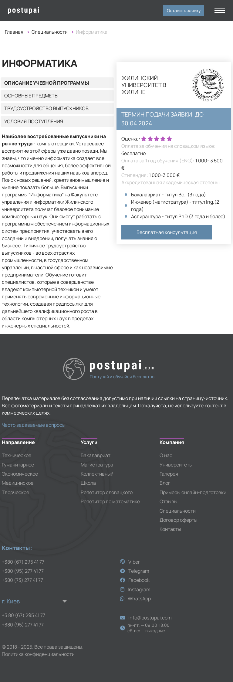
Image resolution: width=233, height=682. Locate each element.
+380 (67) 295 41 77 (23, 561)
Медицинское (17, 483)
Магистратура (97, 464)
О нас (166, 455)
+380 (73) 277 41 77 (22, 580)
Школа (88, 483)
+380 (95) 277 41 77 (23, 571)
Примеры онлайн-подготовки (193, 492)
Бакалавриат (95, 455)
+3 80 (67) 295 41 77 (23, 615)
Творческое (15, 492)
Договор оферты (179, 520)
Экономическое (20, 473)
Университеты (176, 464)
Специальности (50, 32)
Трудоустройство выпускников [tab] (46, 108)
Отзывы (168, 501)
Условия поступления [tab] (33, 121)
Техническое (16, 455)
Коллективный (97, 473)
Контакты (170, 529)
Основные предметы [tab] (31, 95)
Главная (14, 32)
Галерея (169, 473)
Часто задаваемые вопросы (34, 425)
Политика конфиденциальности (38, 654)
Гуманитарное (18, 464)
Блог (165, 483)
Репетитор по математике (110, 501)
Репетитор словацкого (107, 492)
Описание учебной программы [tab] (46, 83)
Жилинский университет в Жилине (143, 85)
